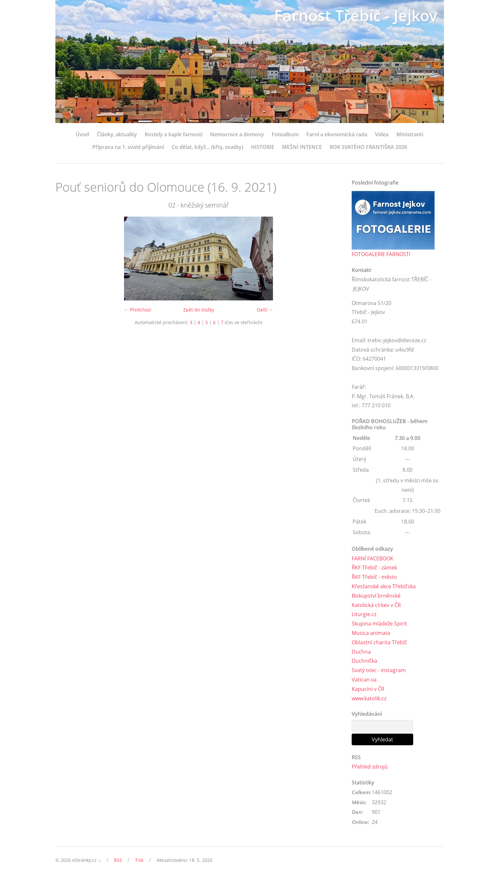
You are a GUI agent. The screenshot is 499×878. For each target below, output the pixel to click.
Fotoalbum (285, 134)
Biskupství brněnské (376, 595)
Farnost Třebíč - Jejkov (355, 15)
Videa (382, 134)
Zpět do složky (198, 310)
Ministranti (409, 134)
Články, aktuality (117, 134)
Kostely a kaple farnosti (173, 134)
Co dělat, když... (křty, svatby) (207, 147)
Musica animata (371, 632)
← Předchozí (137, 310)
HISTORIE (262, 147)
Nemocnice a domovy (237, 134)
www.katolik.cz (369, 698)
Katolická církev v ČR (376, 605)
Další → (265, 310)
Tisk (139, 860)
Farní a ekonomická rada (336, 134)
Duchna (361, 651)
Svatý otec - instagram (379, 670)
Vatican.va (364, 679)
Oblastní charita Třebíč (379, 642)
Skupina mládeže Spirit (379, 623)
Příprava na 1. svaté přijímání (128, 147)
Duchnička (364, 660)
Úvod (82, 134)
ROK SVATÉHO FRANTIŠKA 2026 (368, 147)
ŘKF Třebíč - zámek (374, 567)
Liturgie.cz (364, 614)
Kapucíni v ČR (368, 688)
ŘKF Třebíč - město (374, 576)
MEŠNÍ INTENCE (302, 147)
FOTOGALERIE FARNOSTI (381, 254)
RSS (118, 860)
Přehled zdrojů (370, 766)
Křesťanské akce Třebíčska (384, 586)
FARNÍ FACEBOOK (372, 558)
